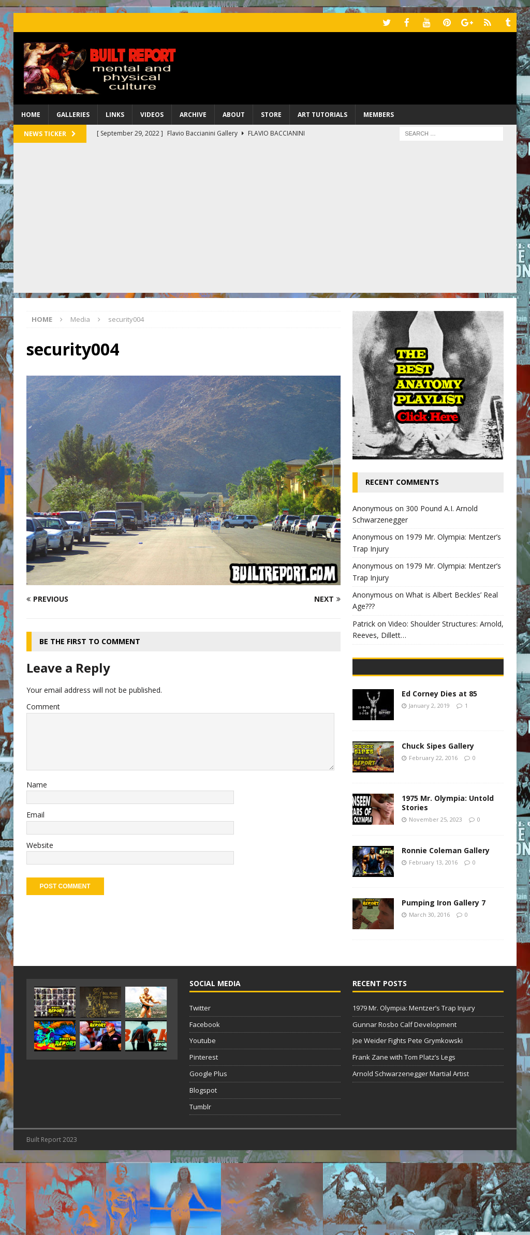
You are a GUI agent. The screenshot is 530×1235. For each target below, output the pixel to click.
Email (35, 814)
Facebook (204, 1096)
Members (378, 113)
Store (271, 113)
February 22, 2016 (433, 830)
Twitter (200, 1079)
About (234, 113)
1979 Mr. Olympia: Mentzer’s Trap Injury (413, 1079)
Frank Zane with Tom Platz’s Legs (403, 1129)
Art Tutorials (322, 113)
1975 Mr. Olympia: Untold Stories (448, 874)
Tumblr (200, 1178)
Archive (193, 113)
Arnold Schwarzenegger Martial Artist (410, 1145)
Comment (43, 705)
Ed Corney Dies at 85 (439, 765)
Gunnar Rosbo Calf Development (404, 1096)
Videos (152, 113)
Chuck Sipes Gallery (438, 818)
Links (115, 113)
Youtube (202, 1113)
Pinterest (203, 1129)
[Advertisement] (265, 219)
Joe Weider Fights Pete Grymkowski (407, 1113)
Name (36, 783)
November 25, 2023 (435, 891)
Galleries (73, 113)
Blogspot (203, 1162)
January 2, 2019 (429, 777)
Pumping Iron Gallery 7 (443, 974)
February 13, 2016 (433, 934)
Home (30, 113)
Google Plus (208, 1145)
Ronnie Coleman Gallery (446, 922)
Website (39, 844)
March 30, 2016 (429, 986)
